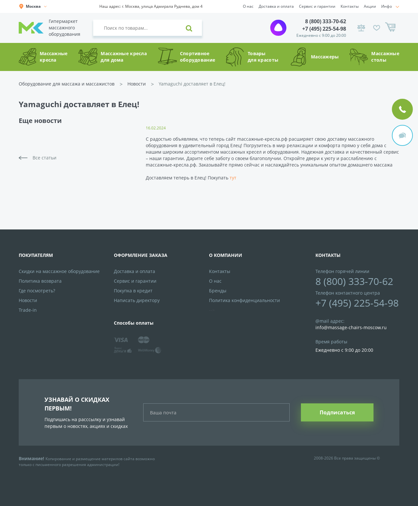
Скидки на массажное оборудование (59, 271)
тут (233, 178)
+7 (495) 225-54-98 (324, 28)
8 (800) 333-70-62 (325, 21)
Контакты (350, 6)
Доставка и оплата (276, 6)
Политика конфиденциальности (244, 300)
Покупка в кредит (133, 291)
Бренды (217, 291)
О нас (248, 6)
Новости (136, 84)
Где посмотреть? (37, 291)
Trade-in (28, 310)
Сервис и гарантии (317, 6)
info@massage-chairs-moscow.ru (351, 327)
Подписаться (337, 412)
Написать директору (137, 300)
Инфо (386, 6)
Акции (370, 6)
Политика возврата (40, 281)
